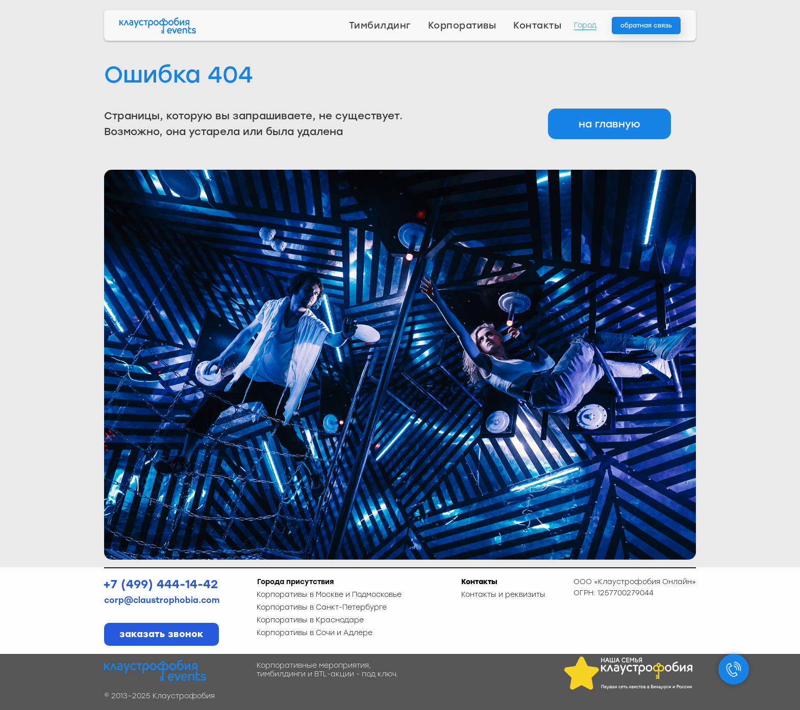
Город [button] (585, 25)
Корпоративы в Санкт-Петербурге (322, 607)
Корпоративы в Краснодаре (310, 620)
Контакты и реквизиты (503, 594)
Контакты (537, 25)
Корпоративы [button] (462, 25)
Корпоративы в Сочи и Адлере (314, 632)
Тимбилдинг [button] (380, 25)
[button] (646, 25)
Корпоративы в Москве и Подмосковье (329, 594)
